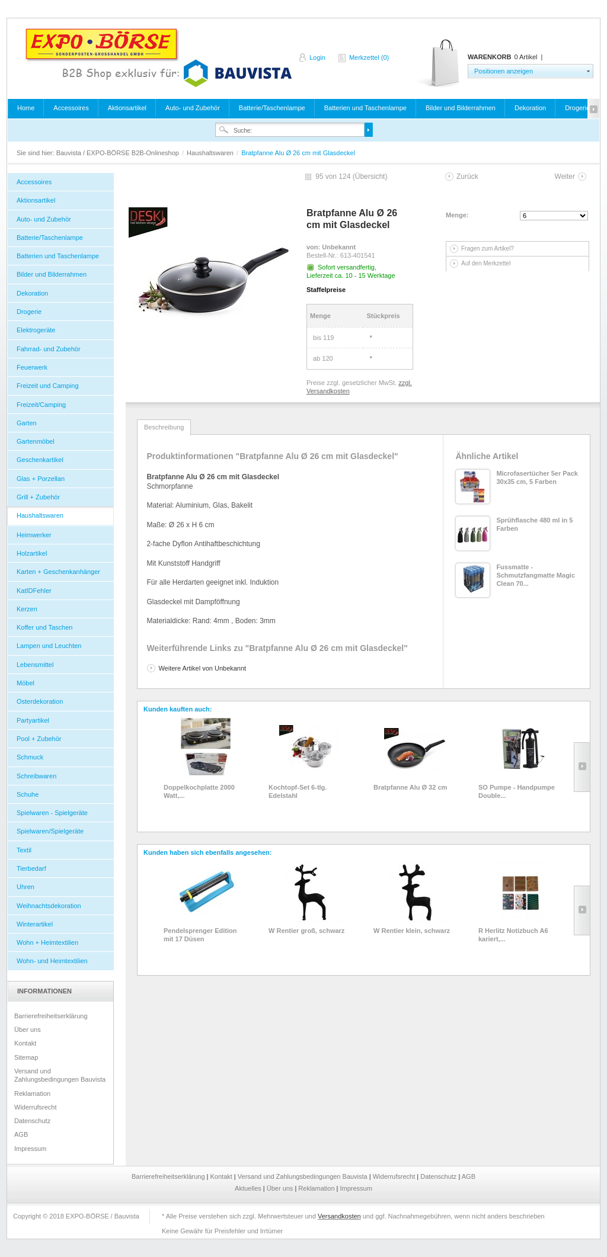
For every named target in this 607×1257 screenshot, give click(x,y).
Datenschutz (32, 1120)
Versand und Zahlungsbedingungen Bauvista (60, 1075)
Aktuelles (249, 1188)
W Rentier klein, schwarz (411, 930)
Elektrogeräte (36, 330)
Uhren (25, 886)
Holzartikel (32, 553)
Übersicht (370, 176)
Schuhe (28, 794)
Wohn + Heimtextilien (47, 942)
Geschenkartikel (40, 459)
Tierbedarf (31, 868)
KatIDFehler (34, 590)
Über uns (27, 1029)
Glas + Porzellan (41, 478)
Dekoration (530, 107)
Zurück (467, 176)
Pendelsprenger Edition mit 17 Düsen (200, 934)
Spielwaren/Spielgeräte (50, 831)
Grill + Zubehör (38, 497)
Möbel (25, 683)
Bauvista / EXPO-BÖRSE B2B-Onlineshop (158, 57)
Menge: (457, 215)
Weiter (565, 176)
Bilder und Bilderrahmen (461, 107)
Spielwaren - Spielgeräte (52, 812)
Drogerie (577, 107)
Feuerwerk (32, 367)
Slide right (582, 767)
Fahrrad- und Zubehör (49, 348)
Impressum (30, 1148)
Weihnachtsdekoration (49, 905)
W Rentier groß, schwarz (306, 930)
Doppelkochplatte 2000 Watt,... (199, 791)
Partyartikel (33, 720)
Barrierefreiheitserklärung (51, 1015)
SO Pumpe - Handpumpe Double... (516, 791)
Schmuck (30, 757)
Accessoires (70, 107)
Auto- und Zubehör (192, 107)
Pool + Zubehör (39, 738)
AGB (21, 1134)
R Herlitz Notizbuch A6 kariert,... (513, 934)
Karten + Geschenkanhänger (58, 571)
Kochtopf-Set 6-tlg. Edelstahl (298, 791)
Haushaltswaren (211, 152)
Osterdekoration (40, 701)
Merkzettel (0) (369, 57)
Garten (27, 423)
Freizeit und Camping (48, 385)
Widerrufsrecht (35, 1107)
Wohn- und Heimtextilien (52, 960)
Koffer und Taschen (44, 627)
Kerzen (27, 609)
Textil (24, 850)
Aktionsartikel (127, 107)
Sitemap (26, 1057)
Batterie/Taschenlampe (272, 107)
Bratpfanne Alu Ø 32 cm (410, 787)
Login (317, 57)
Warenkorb (439, 63)
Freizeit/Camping (41, 404)
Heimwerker (34, 534)
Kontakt (25, 1043)
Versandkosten (339, 1216)
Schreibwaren (36, 776)
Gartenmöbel (36, 441)
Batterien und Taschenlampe (365, 107)
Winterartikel (35, 924)
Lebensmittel (35, 664)
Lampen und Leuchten (49, 645)
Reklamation (32, 1093)
